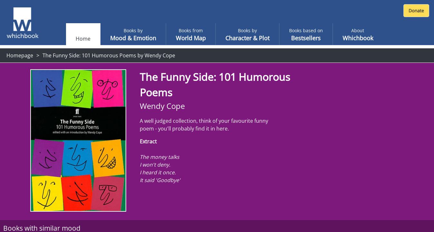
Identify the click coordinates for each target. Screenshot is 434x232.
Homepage (19, 55)
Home (83, 38)
